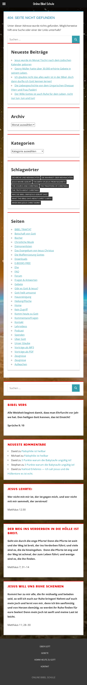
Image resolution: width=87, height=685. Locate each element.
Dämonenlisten (23, 246)
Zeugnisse (20, 356)
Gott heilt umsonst (25, 292)
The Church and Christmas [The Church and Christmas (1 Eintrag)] (25, 186)
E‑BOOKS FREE (23, 263)
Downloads (21, 259)
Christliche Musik (24, 242)
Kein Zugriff (21, 309)
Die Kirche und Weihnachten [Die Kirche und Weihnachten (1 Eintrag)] (26, 177)
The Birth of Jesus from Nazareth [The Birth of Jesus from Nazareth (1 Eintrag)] (49, 182)
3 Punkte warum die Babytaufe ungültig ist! (46, 460)
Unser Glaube (22, 343)
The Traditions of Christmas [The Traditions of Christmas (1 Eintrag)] (54, 186)
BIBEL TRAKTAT (23, 229)
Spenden (20, 334)
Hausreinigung (23, 297)
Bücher (19, 238)
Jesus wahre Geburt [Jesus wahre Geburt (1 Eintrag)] (21, 182)
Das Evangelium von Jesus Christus (34, 250)
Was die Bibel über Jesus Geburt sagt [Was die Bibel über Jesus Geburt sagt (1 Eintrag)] (30, 194)
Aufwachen (21, 364)
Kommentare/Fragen (26, 318)
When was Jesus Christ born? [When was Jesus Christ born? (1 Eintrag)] (26, 202)
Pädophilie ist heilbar (33, 451)
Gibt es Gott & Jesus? (26, 288)
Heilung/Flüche (23, 301)
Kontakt (19, 322)
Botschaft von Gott (25, 233)
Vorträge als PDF (24, 351)
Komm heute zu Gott (26, 313)
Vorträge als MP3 (24, 347)
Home (18, 305)
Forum (18, 275)
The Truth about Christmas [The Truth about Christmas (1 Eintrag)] (25, 190)
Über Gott (20, 339)
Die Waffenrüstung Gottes (29, 254)
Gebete (19, 284)
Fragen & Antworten (26, 280)
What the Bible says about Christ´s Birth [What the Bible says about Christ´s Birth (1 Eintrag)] (32, 198)
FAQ (17, 271)
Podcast (19, 330)
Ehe (17, 267)
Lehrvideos (21, 326)
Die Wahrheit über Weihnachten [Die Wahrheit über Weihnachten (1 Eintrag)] (57, 177)
